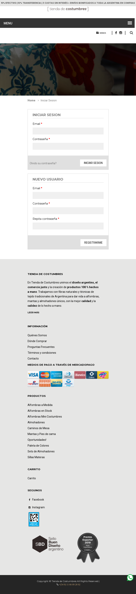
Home (31, 100)
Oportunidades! (37, 439)
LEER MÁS (33, 312)
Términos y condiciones (42, 352)
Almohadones (36, 422)
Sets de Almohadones (41, 451)
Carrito (32, 478)
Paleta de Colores (38, 445)
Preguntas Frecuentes (41, 346)
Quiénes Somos (37, 335)
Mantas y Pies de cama (42, 434)
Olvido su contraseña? (43, 163)
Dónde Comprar (37, 341)
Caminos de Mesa (38, 428)
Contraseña (41, 139)
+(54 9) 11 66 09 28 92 (69, 584)
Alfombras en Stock (40, 410)
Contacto (33, 358)
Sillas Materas (36, 457)
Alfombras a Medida (40, 405)
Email (37, 124)
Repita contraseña (46, 219)
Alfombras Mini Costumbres (45, 416)
